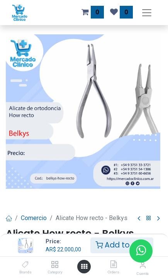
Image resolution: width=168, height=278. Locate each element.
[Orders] (113, 264)
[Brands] (25, 264)
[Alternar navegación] (146, 12)
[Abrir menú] (84, 266)
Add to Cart (121, 245)
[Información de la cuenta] (142, 265)
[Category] (54, 264)
